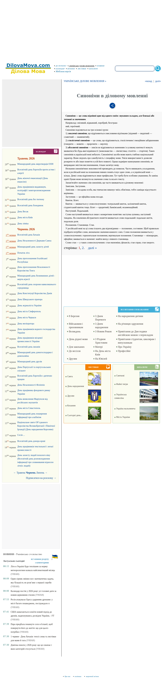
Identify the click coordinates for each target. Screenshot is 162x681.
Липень (40, 472)
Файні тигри (121, 384)
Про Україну (125, 346)
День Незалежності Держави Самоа (34, 240)
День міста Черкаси (26, 317)
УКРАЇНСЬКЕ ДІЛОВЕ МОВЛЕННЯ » (85, 81)
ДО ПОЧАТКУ (60, 66)
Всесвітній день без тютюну (30, 199)
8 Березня (74, 316)
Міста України (122, 417)
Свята (69, 376)
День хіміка (23, 223)
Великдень (75, 331)
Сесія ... (21, 435)
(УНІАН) (15, 574)
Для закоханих (77, 346)
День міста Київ (25, 217)
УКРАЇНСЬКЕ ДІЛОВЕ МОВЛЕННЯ (81, 66)
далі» (158, 81)
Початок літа (23, 253)
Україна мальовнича (124, 408)
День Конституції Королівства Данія (34, 293)
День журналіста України (29, 305)
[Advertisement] (30, 30)
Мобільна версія (62, 71)
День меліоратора (25, 323)
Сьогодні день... (73, 415)
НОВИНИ (100, 66)
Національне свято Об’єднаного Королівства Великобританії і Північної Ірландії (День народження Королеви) (36, 426)
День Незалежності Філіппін (31, 385)
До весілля (75, 351)
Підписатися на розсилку (41, 478)
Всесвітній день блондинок (30, 205)
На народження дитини (130, 316)
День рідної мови (78, 339)
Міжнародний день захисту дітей (33, 247)
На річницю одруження (130, 323)
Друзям (73, 358)
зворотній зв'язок (91, 676)
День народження (74, 386)
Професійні (124, 351)
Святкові (119, 375)
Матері (99, 346)
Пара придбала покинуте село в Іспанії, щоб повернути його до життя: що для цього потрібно (32, 628)
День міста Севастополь (28, 408)
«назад (148, 81)
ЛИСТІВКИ (81, 69)
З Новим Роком (103, 331)
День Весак (22, 211)
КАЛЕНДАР (59, 69)
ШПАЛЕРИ (92, 69)
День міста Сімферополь (29, 311)
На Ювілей (101, 358)
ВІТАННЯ (70, 69)
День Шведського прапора (29, 299)
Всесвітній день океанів (28, 347)
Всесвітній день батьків (28, 235)
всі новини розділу (40, 559)
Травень (21, 472)
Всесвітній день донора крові (31, 441)
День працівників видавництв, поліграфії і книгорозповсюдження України (33, 190)
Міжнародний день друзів (29, 361)
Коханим (70, 405)
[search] (134, 68)
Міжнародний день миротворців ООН (35, 164)
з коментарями (42, 562)
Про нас (67, 676)
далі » (92, 248)
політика (77, 676)
